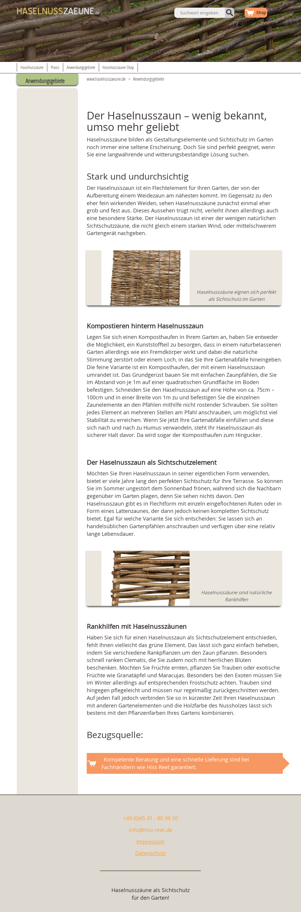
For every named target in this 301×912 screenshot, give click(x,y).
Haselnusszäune (32, 67)
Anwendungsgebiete (81, 67)
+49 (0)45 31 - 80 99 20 (150, 818)
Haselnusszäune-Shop (118, 67)
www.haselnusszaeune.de (106, 79)
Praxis (55, 67)
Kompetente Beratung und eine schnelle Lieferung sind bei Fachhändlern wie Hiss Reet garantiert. (175, 763)
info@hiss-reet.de (150, 829)
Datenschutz (150, 853)
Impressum (150, 841)
